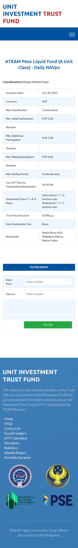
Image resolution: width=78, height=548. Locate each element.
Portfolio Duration (17, 457)
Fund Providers (15, 433)
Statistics (11, 448)
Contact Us (12, 428)
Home (8, 419)
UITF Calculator (15, 438)
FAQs (8, 423)
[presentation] (34, 309)
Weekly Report (15, 453)
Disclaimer (12, 443)
